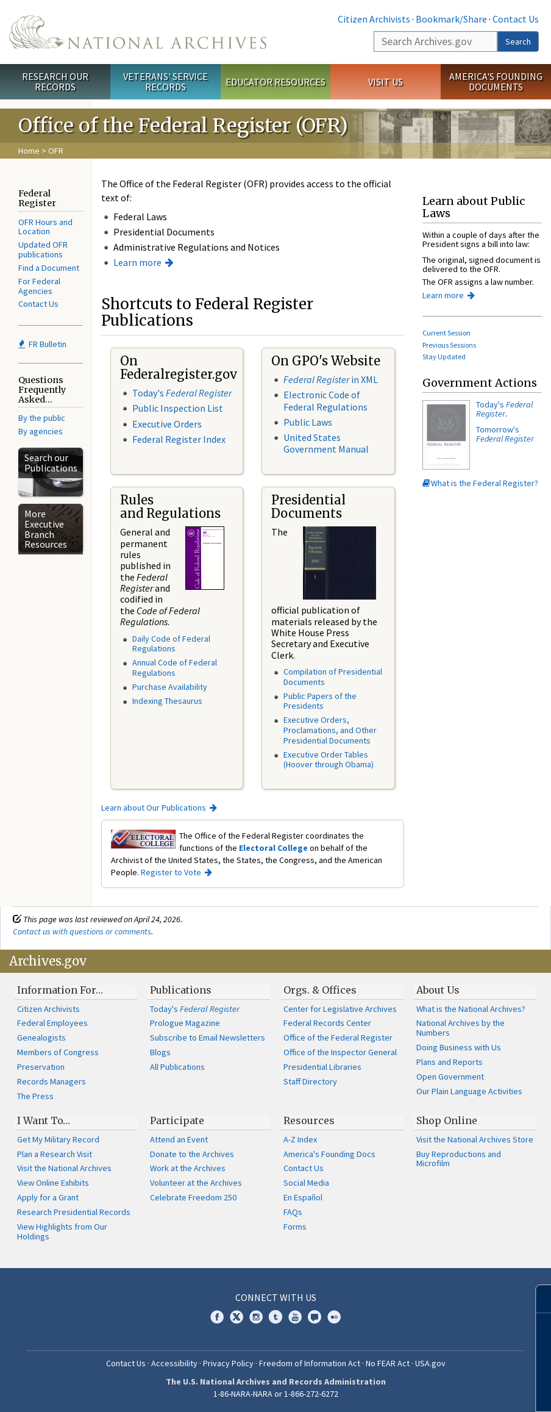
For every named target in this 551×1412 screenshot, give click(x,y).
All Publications (177, 1066)
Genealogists (41, 1037)
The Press (35, 1096)
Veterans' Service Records (165, 81)
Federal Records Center (327, 1022)
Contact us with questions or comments (82, 931)
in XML (330, 379)
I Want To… (43, 1120)
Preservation (41, 1066)
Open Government (450, 1076)
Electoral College (273, 847)
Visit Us (385, 82)
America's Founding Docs (329, 1154)
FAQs (292, 1211)
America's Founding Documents (495, 81)
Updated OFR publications (43, 249)
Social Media (306, 1182)
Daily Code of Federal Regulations (171, 643)
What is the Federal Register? (480, 483)
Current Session (446, 332)
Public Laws (307, 422)
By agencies (40, 431)
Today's (182, 393)
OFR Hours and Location (45, 227)
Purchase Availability (169, 686)
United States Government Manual (326, 443)
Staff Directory (310, 1081)
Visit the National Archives (64, 1168)
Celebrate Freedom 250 (193, 1197)
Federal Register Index (179, 439)
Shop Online (446, 1120)
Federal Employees (52, 1022)
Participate (177, 1120)
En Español (302, 1197)
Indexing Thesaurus (167, 700)
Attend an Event (179, 1139)
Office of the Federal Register (338, 1037)
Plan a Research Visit (54, 1154)
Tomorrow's (505, 434)
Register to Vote (171, 872)
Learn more (137, 262)
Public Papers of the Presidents (320, 701)
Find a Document (48, 267)
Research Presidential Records (73, 1211)
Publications (181, 990)
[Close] (536, 1298)
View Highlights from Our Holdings (62, 1231)
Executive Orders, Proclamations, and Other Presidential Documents (330, 730)
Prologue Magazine (185, 1022)
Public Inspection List (177, 408)
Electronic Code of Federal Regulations (325, 400)
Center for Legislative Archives (340, 1008)
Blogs (160, 1052)
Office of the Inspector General (340, 1052)
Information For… (60, 990)
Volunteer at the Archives (196, 1182)
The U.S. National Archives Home (137, 32)
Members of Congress (58, 1052)
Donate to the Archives (192, 1154)
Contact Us (515, 19)
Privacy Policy (228, 1363)
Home (29, 150)
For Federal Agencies (39, 286)
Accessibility (174, 1363)
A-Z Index (300, 1139)
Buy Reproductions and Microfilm (458, 1159)
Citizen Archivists (374, 19)
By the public (41, 417)
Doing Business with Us (458, 1047)
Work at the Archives (188, 1168)
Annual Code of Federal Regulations (174, 667)
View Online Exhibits (53, 1182)
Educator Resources (275, 82)
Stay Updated (444, 356)
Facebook (217, 1317)
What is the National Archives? (470, 1008)
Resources (309, 1120)
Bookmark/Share (451, 19)
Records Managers (51, 1081)
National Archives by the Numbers (460, 1027)
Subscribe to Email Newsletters (207, 1037)
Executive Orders (167, 424)
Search (518, 41)
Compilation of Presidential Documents (332, 676)
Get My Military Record (58, 1139)
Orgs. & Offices (320, 990)
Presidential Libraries (322, 1066)
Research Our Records (55, 81)
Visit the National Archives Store (474, 1139)
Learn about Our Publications (153, 807)
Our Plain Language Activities (469, 1091)
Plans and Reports (449, 1061)
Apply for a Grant (48, 1197)
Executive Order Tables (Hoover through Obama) (328, 759)
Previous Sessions (449, 344)
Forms (295, 1226)
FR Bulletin (42, 344)
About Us (438, 990)
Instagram (256, 1317)
